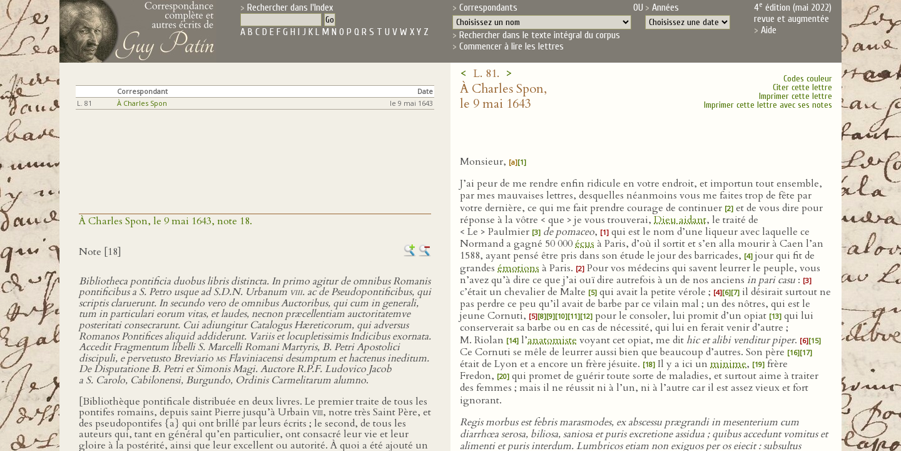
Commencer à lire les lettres (511, 46)
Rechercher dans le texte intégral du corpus (539, 35)
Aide (768, 30)
